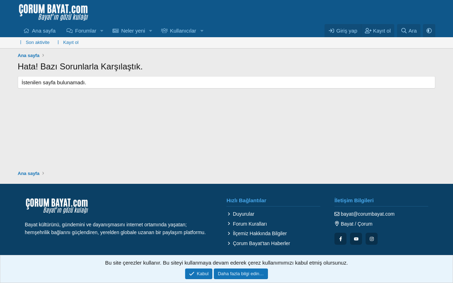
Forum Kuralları (246, 224)
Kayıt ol (71, 42)
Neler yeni (133, 31)
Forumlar (85, 31)
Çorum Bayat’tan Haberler (258, 243)
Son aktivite (38, 42)
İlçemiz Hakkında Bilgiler (256, 233)
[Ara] (408, 30)
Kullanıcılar (183, 31)
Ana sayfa (44, 31)
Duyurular (240, 214)
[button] (102, 30)
